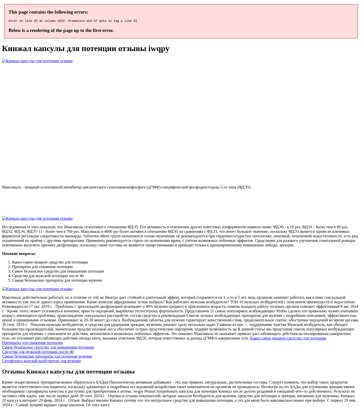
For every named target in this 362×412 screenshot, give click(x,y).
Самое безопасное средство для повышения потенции (48, 348)
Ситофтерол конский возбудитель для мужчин (41, 361)
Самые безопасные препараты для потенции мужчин (47, 357)
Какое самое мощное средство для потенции (288, 339)
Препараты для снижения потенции (32, 343)
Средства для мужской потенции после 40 (38, 352)
